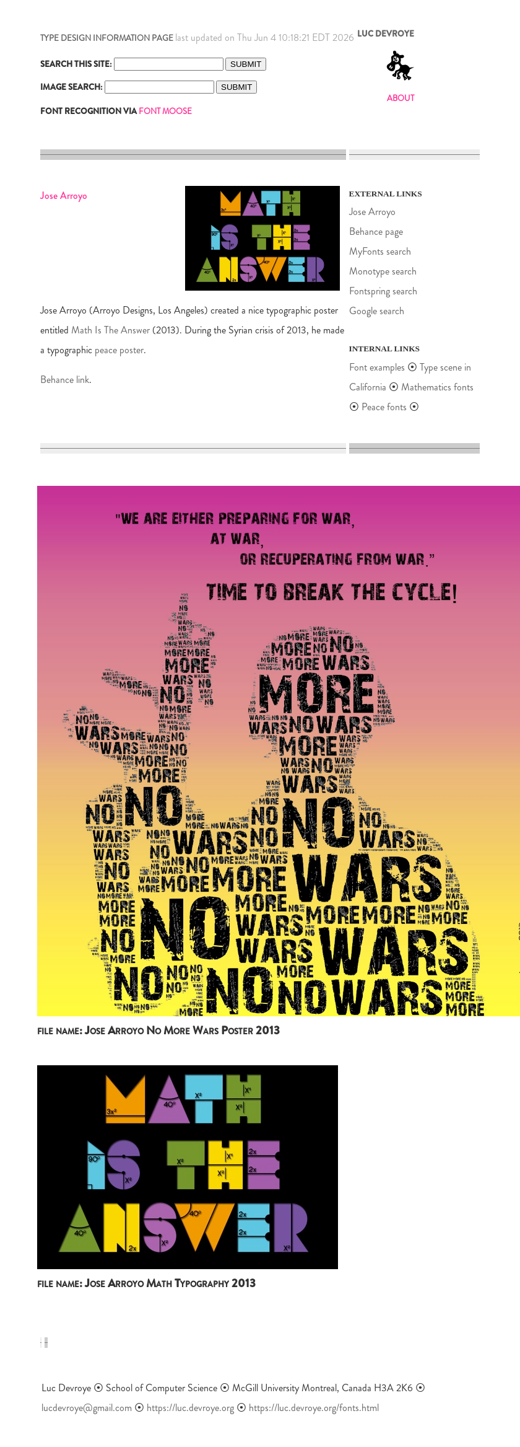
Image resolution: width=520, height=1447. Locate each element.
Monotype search (383, 271)
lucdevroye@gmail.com (86, 1408)
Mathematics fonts (437, 387)
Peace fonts (385, 407)
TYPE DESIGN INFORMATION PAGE (106, 38)
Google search (376, 311)
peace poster (119, 350)
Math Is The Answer (110, 330)
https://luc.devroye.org (190, 1408)
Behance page (376, 231)
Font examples (377, 367)
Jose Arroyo (372, 212)
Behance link (64, 379)
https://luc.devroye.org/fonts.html (314, 1408)
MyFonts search (380, 251)
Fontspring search (383, 291)
